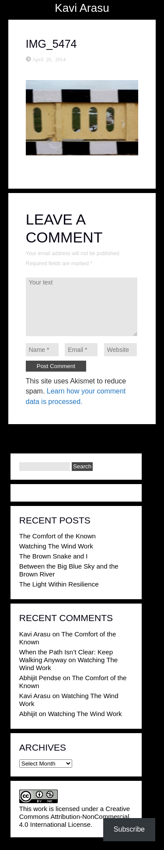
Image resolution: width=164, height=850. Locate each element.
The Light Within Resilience (59, 584)
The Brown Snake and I (53, 556)
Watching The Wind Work (56, 546)
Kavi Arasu (82, 7)
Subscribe (129, 829)
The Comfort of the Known (57, 536)
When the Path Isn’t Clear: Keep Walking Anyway (66, 656)
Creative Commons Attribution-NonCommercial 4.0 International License (74, 816)
